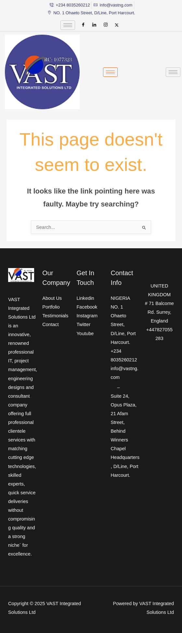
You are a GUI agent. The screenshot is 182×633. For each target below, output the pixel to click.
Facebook (86, 307)
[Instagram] (105, 25)
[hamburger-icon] (67, 25)
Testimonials (55, 315)
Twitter (83, 324)
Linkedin (85, 298)
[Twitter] (117, 25)
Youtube (85, 333)
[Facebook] (83, 25)
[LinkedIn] (94, 25)
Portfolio (50, 307)
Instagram (87, 315)
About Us (52, 298)
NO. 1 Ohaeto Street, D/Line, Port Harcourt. (123, 324)
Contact (50, 324)
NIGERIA (120, 298)
